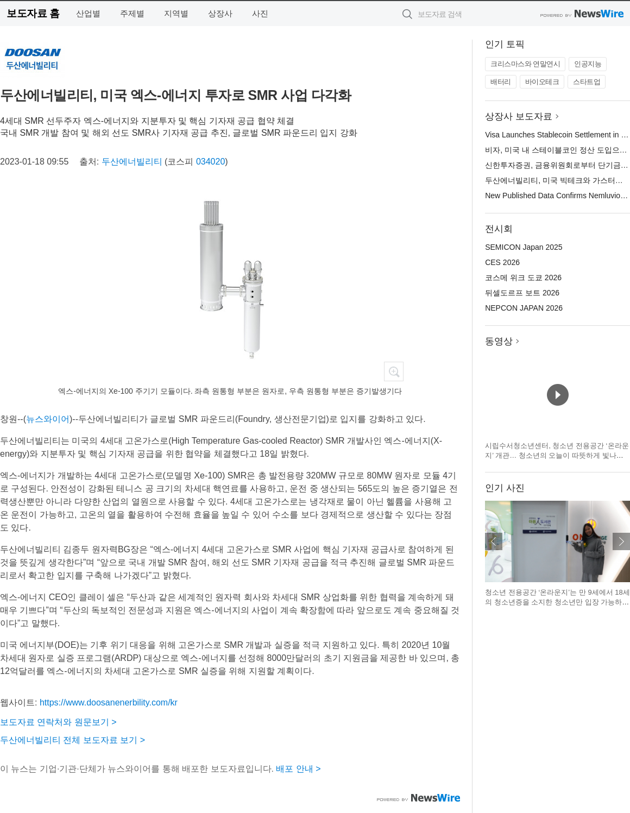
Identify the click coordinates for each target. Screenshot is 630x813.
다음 (621, 541)
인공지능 (587, 64)
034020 (210, 161)
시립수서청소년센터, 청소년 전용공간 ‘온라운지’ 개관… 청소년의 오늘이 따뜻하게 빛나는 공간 (556, 455)
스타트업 (586, 82)
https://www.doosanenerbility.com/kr (109, 702)
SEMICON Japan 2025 (523, 247)
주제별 (132, 13)
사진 (260, 13)
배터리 (500, 82)
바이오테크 (542, 82)
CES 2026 (502, 262)
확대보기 (394, 371)
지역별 (176, 13)
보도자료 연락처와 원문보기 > (58, 722)
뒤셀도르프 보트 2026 (522, 292)
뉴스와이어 (48, 419)
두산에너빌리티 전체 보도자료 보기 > (72, 740)
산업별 (88, 13)
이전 (493, 541)
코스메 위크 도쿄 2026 (523, 277)
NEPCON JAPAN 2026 (524, 308)
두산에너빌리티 (132, 161)
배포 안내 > (298, 768)
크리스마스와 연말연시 (525, 64)
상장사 (220, 13)
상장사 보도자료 (518, 116)
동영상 (499, 341)
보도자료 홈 (33, 13)
